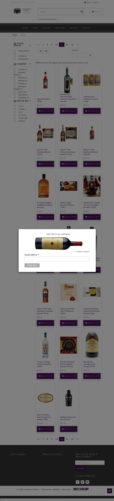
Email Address (32, 254)
